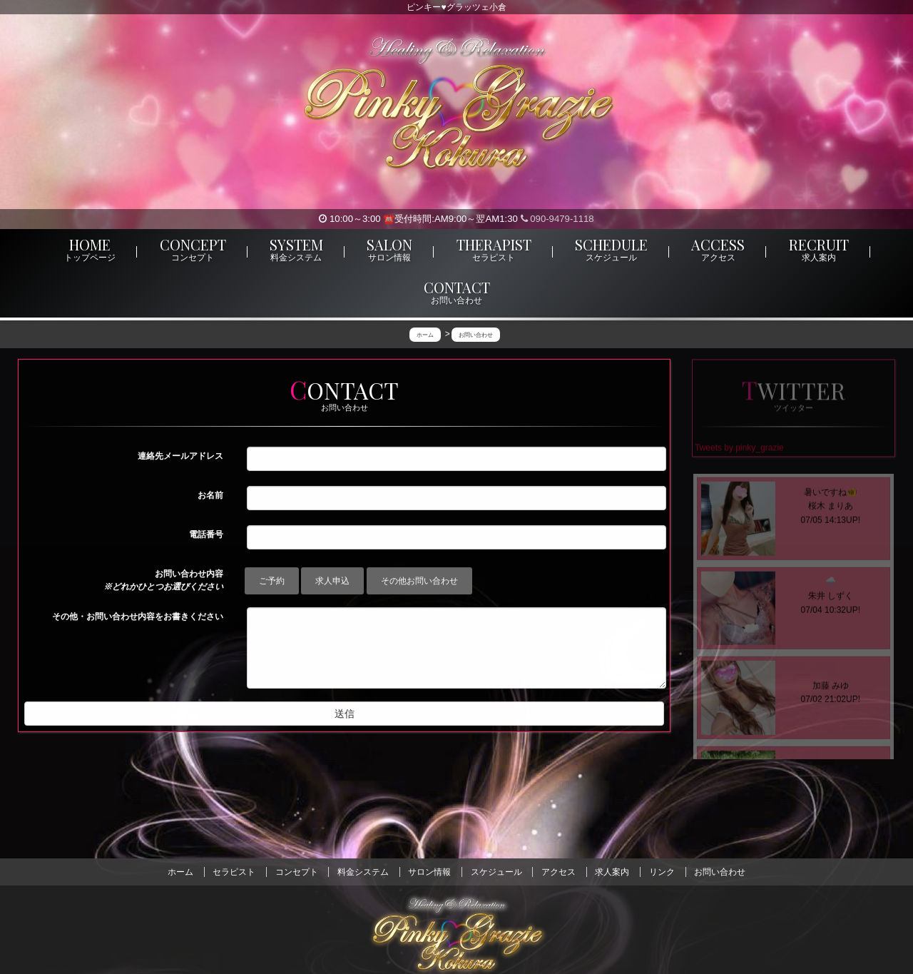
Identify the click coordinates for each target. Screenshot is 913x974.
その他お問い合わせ (419, 582)
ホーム (180, 872)
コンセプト (296, 872)
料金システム (363, 872)
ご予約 (272, 582)
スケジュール (496, 872)
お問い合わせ (719, 872)
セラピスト (234, 872)
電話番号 (206, 535)
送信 (345, 714)
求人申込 (332, 582)
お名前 (210, 496)
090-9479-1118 (557, 218)
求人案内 (612, 872)
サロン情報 (429, 872)
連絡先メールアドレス (180, 457)
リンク (662, 872)
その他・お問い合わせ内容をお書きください (137, 617)
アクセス (558, 872)
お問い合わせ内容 (163, 580)
